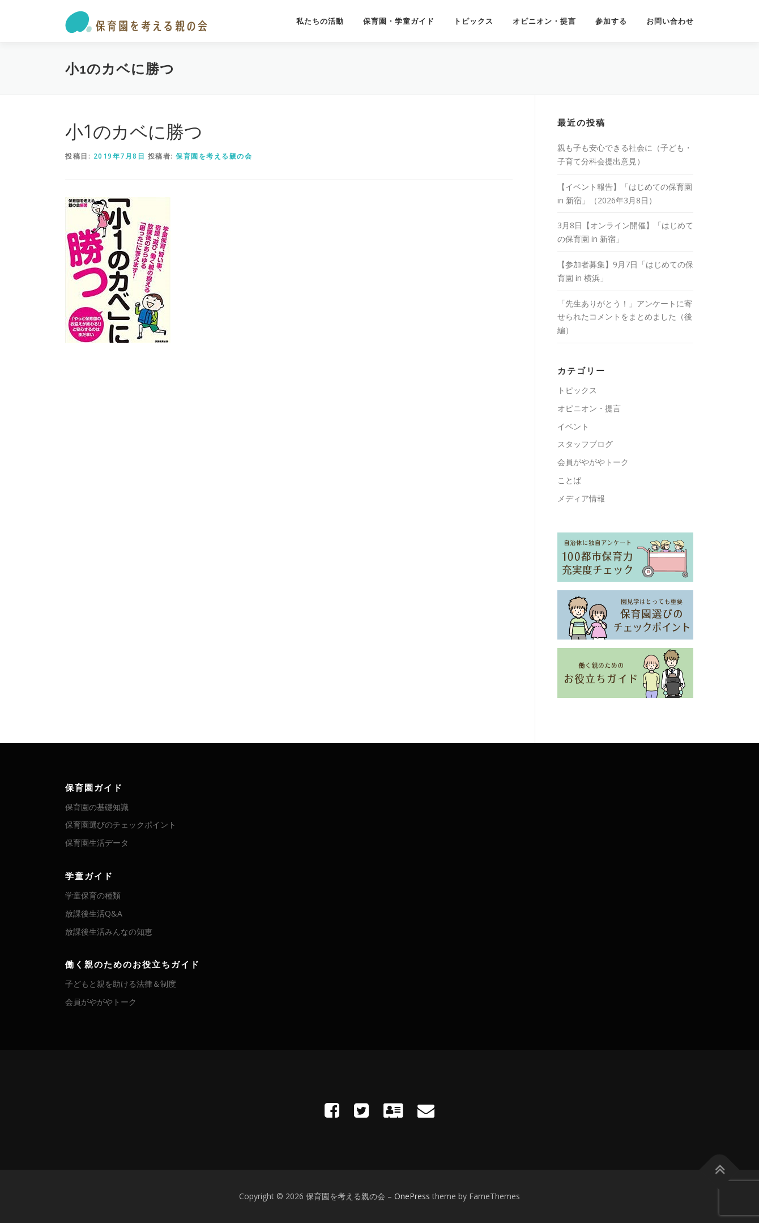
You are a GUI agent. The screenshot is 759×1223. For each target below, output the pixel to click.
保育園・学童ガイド (398, 21)
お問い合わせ (670, 21)
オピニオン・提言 (544, 21)
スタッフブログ (585, 443)
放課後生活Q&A (93, 913)
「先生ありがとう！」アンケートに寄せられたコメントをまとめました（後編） (624, 317)
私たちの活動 (320, 21)
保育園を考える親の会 (214, 156)
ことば (569, 480)
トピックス (473, 21)
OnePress (412, 1196)
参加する (611, 21)
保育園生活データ (97, 842)
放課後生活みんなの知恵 (108, 931)
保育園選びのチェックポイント (120, 824)
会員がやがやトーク (593, 462)
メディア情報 (581, 498)
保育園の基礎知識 (97, 807)
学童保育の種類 (93, 895)
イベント (573, 426)
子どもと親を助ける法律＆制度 (120, 983)
